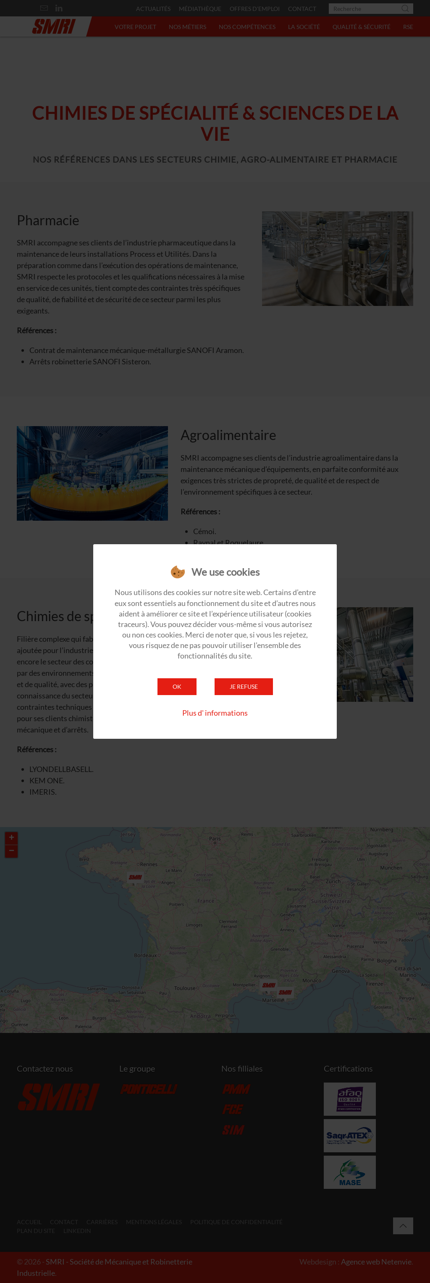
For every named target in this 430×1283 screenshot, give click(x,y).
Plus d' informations (215, 713)
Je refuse (244, 686)
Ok (177, 686)
